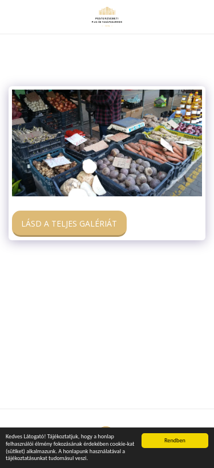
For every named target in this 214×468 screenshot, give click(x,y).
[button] (12, 16)
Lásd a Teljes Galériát (69, 223)
